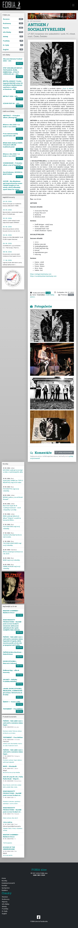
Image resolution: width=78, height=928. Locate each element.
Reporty (4, 902)
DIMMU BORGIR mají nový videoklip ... (11, 566)
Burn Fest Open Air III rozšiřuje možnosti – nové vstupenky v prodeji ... (12, 507)
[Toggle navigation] (73, 5)
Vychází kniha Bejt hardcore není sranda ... (12, 535)
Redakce (5, 890)
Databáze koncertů (8, 883)
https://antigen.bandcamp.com (40, 274)
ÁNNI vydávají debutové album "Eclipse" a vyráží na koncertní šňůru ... (12, 517)
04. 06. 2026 (7, 235)
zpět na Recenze (34, 21)
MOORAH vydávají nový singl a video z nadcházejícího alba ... (13, 471)
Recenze (5, 897)
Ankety (4, 906)
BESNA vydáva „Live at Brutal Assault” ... (13, 497)
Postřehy (5, 909)
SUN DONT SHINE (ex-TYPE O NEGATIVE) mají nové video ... (13, 480)
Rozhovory (5, 899)
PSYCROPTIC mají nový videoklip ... (11, 489)
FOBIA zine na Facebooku (39, 918)
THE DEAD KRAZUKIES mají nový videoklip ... (12, 543)
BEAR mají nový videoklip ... (12, 559)
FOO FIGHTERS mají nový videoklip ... (11, 526)
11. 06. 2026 (7, 260)
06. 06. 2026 (7, 243)
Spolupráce (6, 888)
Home (4, 878)
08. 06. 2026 (7, 252)
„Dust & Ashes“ (68, 88)
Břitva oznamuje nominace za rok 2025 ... (13, 552)
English (4, 913)
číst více (19, 63)
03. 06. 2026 (7, 227)
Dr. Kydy (4, 911)
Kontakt (4, 885)
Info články (5, 904)
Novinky (4, 881)
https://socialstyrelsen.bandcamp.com (43, 276)
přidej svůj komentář (64, 452)
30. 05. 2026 (7, 201)
